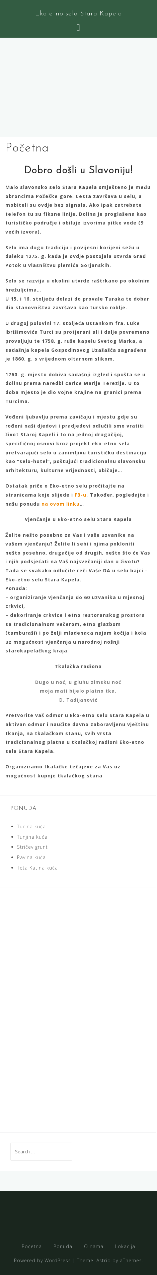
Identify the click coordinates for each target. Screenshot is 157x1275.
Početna (32, 1246)
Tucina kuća (31, 826)
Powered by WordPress (42, 1260)
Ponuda (63, 1246)
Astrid (103, 1260)
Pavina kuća (31, 857)
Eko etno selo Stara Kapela (78, 13)
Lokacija (125, 1246)
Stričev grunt (32, 847)
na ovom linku (61, 504)
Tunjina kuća (32, 837)
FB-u (80, 495)
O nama (93, 1246)
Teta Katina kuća (37, 868)
